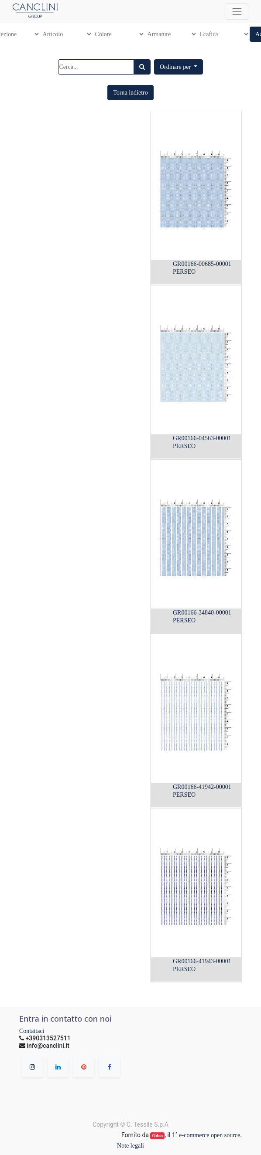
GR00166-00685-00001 (202, 264)
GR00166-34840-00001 (202, 612)
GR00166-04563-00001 (202, 438)
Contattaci (32, 1031)
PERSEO (184, 271)
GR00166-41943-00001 (202, 961)
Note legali (130, 1145)
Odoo (157, 1135)
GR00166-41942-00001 (202, 787)
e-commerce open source (209, 1135)
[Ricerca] (142, 67)
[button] (178, 67)
